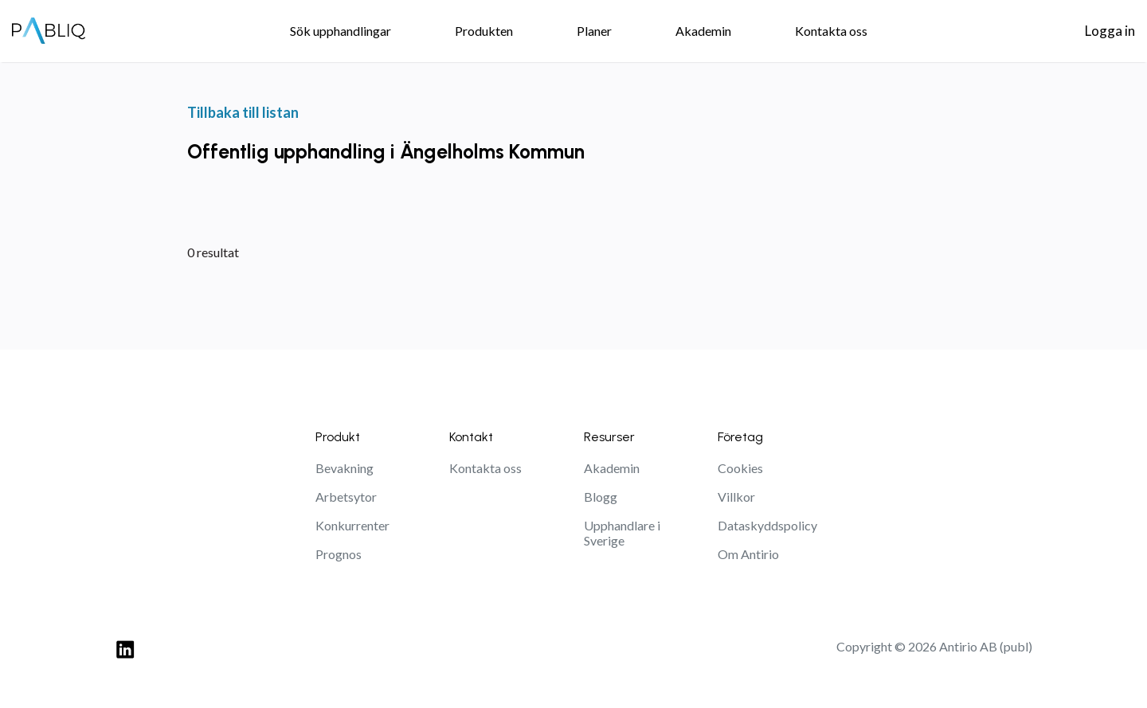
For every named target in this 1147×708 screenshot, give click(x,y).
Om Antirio (748, 553)
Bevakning (344, 467)
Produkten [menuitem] (484, 30)
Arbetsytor (346, 496)
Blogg (600, 496)
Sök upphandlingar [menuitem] (340, 30)
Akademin (612, 467)
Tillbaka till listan (243, 112)
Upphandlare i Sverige (622, 533)
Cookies (740, 467)
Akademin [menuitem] (703, 30)
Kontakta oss (485, 467)
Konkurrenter (352, 525)
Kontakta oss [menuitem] (831, 30)
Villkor (736, 496)
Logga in (1110, 30)
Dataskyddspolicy (767, 525)
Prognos (338, 553)
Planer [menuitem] (594, 30)
